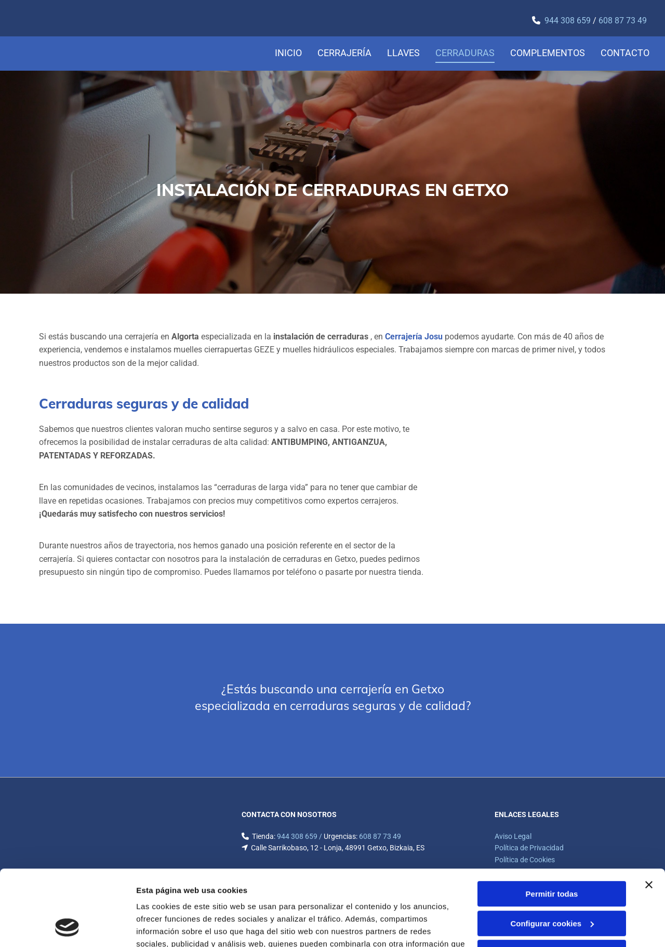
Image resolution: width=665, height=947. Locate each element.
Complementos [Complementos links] (547, 52)
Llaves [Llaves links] (403, 52)
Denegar (551, 881)
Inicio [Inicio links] (288, 52)
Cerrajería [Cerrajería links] (344, 52)
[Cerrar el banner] (649, 814)
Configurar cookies (552, 852)
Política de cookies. (212, 897)
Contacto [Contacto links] (625, 52)
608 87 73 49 (622, 20)
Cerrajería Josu (414, 336)
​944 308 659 (567, 20)
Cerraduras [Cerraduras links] (465, 52)
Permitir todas (552, 823)
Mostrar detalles (166, 926)
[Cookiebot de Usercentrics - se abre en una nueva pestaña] (67, 927)
